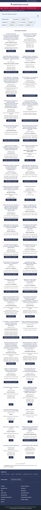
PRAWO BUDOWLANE (11, 86)
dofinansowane (19, 474)
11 (23, 465)
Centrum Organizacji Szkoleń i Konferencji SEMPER (11, 113)
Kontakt (23, 8)
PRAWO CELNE (30, 326)
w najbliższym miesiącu (27, 474)
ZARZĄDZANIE (11, 449)
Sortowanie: (20, 25)
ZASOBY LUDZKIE (24, 499)
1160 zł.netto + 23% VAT (11, 291)
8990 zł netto (30, 457)
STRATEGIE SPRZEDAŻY (30, 82)
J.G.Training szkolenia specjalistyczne (30, 111)
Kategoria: (4, 25)
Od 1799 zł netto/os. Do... (30, 95)
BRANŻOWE (23, 490)
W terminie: (22, 22)
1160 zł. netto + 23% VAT (30, 257)
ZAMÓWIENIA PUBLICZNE (11, 352)
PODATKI (3, 499)
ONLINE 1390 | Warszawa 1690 (11, 160)
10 (21, 465)
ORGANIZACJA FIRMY (11, 192)
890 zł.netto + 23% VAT (11, 219)
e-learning (13, 474)
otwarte (2, 474)
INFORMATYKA (4, 488)
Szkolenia (6, 8)
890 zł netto (11, 95)
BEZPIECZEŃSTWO (30, 396)
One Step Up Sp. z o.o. (11, 65)
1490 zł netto (11, 120)
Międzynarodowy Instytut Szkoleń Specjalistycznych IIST (11, 45)
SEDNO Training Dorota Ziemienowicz (29, 376)
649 (30, 421)
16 (32, 465)
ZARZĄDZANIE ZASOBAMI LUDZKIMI (11, 63)
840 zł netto (30, 51)
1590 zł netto (30, 316)
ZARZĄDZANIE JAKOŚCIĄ (30, 449)
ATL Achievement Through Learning (30, 135)
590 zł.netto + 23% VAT (29, 140)
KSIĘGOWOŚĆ (4, 495)
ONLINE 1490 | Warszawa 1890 (30, 120)
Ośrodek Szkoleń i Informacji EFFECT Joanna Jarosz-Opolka (30, 84)
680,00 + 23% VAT (11, 199)
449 (30, 404)
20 (6, 466)
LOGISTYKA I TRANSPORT (30, 62)
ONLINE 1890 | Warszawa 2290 (11, 140)
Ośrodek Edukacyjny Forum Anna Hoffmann (29, 154)
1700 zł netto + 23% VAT (30, 72)
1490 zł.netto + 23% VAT (11, 181)
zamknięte (7, 474)
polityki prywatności (32, 507)
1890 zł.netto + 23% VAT (11, 382)
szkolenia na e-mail (31, 8)
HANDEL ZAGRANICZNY (30, 173)
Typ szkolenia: (16, 19)
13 (27, 465)
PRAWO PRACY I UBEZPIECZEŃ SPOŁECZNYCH (30, 151)
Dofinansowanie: (5, 19)
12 (25, 465)
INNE (2, 490)
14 (29, 465)
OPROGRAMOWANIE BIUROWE (11, 329)
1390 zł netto (11, 51)
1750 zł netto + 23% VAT (11, 72)
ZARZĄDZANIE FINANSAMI (11, 305)
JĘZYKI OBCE (3, 492)
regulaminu (23, 507)
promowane (35, 474)
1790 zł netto (11, 316)
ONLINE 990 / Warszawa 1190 (30, 337)
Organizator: (4, 22)
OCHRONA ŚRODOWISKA (11, 130)
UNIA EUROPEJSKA (11, 111)
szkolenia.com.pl (20, 5)
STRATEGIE (30, 109)
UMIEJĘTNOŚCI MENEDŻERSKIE (30, 434)
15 (30, 465)
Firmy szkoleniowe (14, 8)
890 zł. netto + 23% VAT (11, 239)
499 (11, 421)
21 (8, 466)
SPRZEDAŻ (23, 488)
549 (30, 382)
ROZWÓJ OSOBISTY (11, 392)
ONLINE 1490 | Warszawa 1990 (11, 337)
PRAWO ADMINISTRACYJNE (11, 42)
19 (4, 466)
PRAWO (11, 414)
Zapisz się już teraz (16, 479)
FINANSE (3, 486)
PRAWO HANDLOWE (11, 214)
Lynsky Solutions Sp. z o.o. (30, 450)
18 (35, 465)
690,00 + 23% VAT (30, 160)
